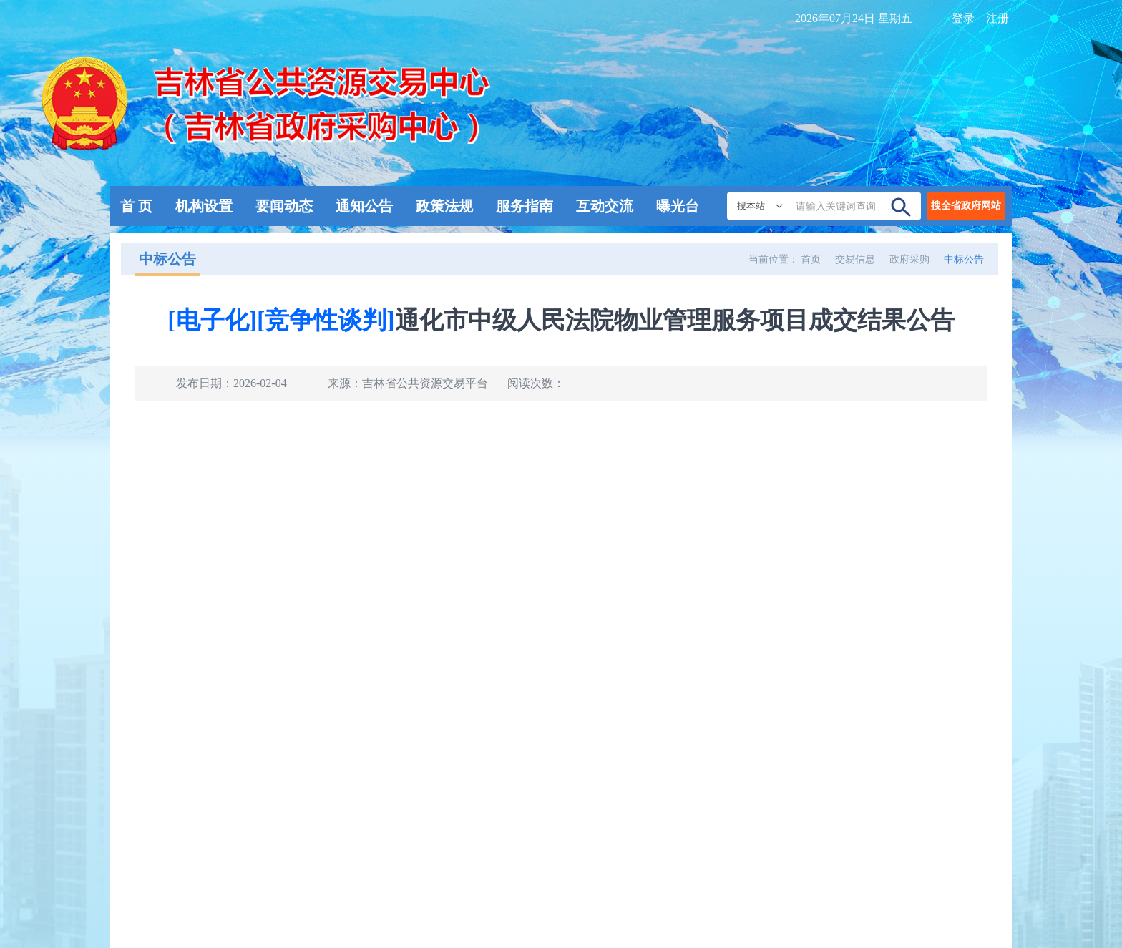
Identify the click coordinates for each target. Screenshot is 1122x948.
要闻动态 (284, 206)
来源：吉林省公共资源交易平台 (408, 383)
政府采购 (909, 259)
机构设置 (204, 206)
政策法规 (444, 206)
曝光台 (677, 206)
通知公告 (364, 206)
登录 (963, 18)
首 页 (136, 206)
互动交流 (604, 206)
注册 (997, 18)
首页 (811, 259)
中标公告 (964, 259)
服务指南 (524, 206)
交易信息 (855, 259)
